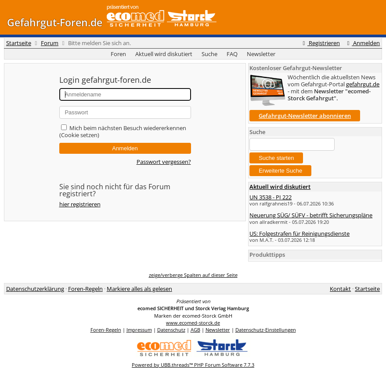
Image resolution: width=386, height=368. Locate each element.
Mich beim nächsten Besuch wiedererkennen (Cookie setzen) (122, 131)
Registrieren (320, 43)
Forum (49, 43)
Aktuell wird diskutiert (163, 54)
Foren (118, 54)
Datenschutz (171, 329)
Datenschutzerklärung (35, 289)
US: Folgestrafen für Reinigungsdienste (299, 233)
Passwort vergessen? (164, 162)
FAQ (232, 54)
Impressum (139, 329)
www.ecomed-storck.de (193, 322)
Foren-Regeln (85, 289)
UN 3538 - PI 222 (270, 197)
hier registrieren (80, 204)
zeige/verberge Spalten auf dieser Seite (193, 275)
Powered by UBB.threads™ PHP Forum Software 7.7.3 (193, 364)
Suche (209, 54)
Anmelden (362, 43)
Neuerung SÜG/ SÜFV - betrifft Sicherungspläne (310, 215)
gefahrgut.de (362, 84)
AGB (195, 329)
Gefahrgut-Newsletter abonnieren (305, 116)
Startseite (18, 43)
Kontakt (340, 289)
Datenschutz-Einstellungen (265, 329)
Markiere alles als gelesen (139, 289)
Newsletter (261, 54)
